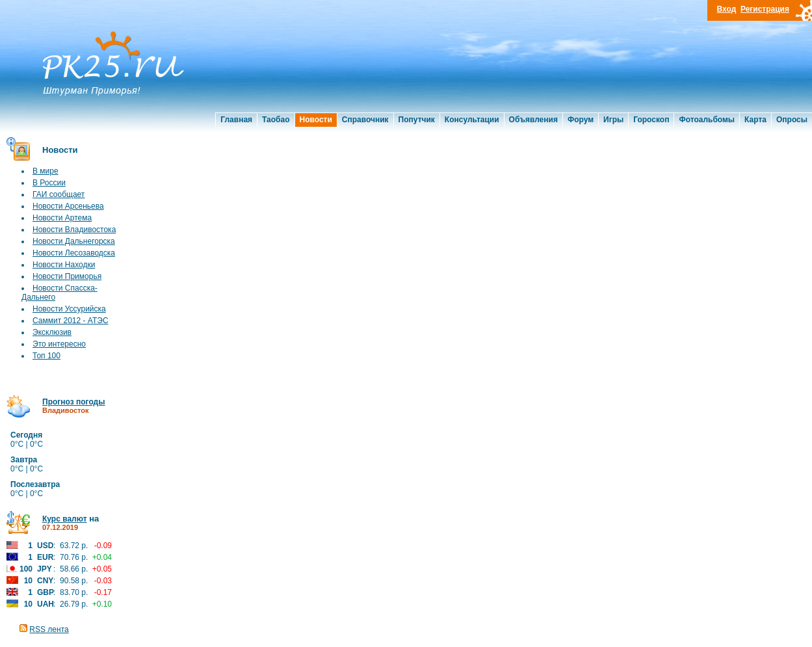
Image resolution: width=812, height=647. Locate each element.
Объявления (533, 119)
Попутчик (417, 119)
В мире (46, 171)
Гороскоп (651, 119)
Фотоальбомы (707, 119)
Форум (581, 119)
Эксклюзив (52, 332)
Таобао (275, 119)
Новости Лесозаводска (74, 252)
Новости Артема (62, 217)
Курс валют (64, 518)
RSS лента (48, 629)
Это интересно (59, 344)
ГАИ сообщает (59, 194)
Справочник (365, 119)
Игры (613, 119)
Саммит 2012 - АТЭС (71, 320)
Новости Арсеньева (68, 206)
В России (49, 182)
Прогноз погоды (73, 401)
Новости (316, 119)
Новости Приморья (67, 276)
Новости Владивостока (74, 229)
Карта (755, 119)
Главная (236, 119)
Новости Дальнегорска (74, 241)
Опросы (791, 119)
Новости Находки (64, 264)
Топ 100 (46, 355)
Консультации (472, 119)
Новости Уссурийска (69, 308)
